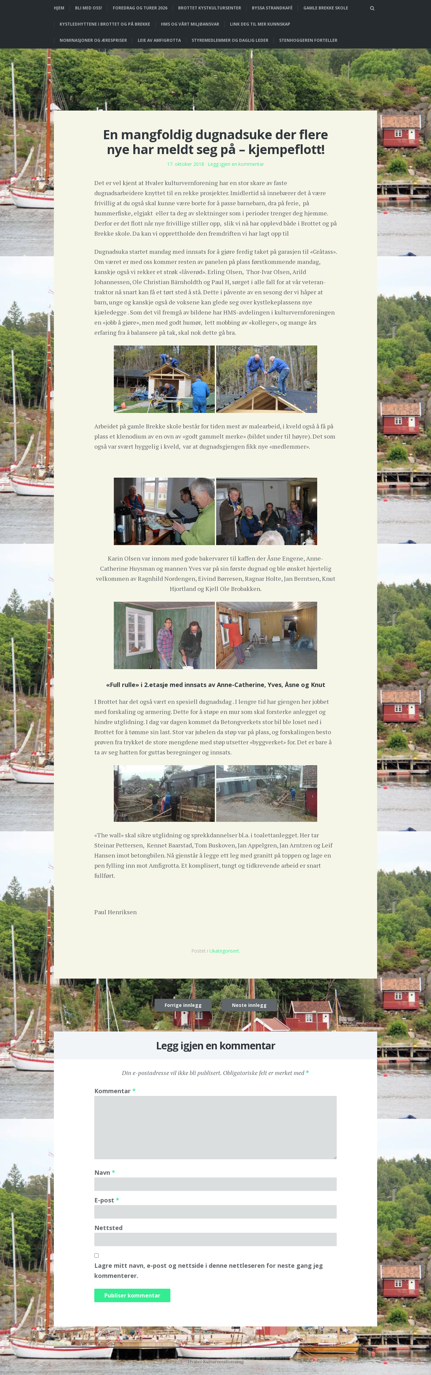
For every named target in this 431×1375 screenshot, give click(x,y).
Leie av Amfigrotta (159, 40)
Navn (104, 1172)
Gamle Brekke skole (325, 8)
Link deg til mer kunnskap (260, 24)
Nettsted (108, 1228)
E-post (106, 1200)
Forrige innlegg (183, 1005)
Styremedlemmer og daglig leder (230, 40)
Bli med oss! (88, 8)
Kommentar (115, 1091)
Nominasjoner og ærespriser (93, 40)
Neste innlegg (249, 1005)
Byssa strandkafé (272, 8)
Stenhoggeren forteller (308, 40)
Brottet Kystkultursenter (209, 8)
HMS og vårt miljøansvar (190, 24)
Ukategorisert (224, 951)
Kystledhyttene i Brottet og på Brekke (105, 24)
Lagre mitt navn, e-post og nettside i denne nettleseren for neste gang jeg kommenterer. (208, 1270)
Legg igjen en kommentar (236, 164)
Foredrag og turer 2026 (140, 8)
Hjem (59, 8)
